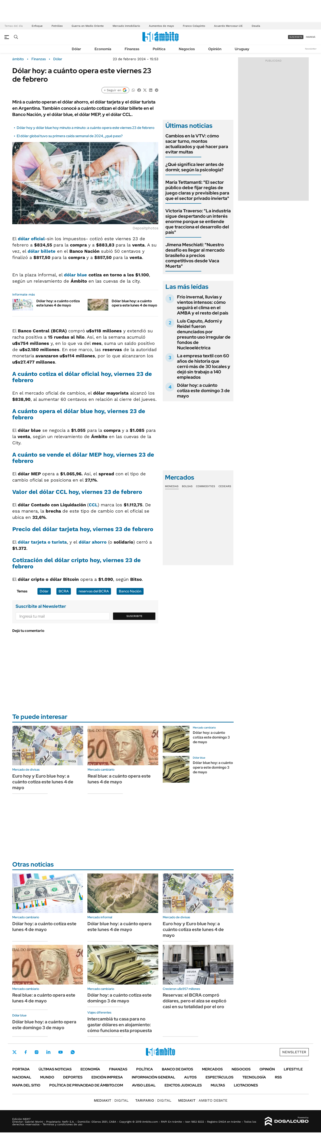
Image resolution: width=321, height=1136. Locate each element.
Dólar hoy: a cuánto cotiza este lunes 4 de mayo (58, 303)
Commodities (205, 486)
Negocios (187, 49)
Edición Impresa (107, 1077)
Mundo (47, 1077)
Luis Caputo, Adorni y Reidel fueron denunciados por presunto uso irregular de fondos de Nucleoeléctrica (203, 334)
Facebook (26, 1052)
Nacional (21, 1077)
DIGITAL (111, 1100)
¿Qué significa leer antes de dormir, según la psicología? (194, 167)
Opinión (214, 49)
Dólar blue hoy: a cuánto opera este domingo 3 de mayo (213, 767)
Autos (190, 1077)
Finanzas (132, 49)
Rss (278, 1077)
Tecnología (254, 1077)
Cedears (224, 486)
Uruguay (242, 49)
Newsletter (311, 49)
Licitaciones (246, 1085)
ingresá (310, 37)
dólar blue (75, 274)
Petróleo (57, 25)
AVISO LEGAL (144, 1085)
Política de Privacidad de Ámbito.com (86, 1085)
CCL (93, 504)
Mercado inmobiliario (126, 25)
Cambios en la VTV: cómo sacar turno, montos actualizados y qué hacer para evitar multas (196, 144)
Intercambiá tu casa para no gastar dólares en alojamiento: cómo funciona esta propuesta (119, 1024)
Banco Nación (130, 591)
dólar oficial (31, 238)
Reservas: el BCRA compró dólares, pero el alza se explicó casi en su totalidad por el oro (194, 1001)
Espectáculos (219, 1077)
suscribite (295, 37)
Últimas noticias (55, 1069)
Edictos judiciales (183, 1085)
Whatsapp (73, 1052)
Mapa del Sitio (26, 1085)
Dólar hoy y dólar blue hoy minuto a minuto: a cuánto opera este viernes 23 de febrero (85, 127)
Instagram (37, 1052)
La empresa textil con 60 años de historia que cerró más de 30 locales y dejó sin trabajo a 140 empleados (203, 366)
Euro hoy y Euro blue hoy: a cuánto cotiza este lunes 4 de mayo (42, 781)
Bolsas (187, 486)
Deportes (72, 1077)
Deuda (256, 25)
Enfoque (37, 25)
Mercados (212, 1069)
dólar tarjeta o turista (42, 542)
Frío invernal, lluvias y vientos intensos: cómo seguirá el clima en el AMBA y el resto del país (202, 305)
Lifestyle (293, 1069)
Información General (153, 1077)
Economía (103, 49)
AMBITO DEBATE (202, 1100)
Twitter (14, 1052)
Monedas (172, 486)
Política (159, 49)
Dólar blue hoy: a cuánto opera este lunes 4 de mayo (134, 303)
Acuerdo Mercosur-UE (228, 25)
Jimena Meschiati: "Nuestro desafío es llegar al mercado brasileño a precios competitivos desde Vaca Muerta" (194, 255)
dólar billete (42, 251)
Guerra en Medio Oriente (88, 25)
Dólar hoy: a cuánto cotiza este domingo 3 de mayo (203, 390)
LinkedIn (48, 1052)
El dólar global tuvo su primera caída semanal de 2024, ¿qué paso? (70, 136)
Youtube (60, 1052)
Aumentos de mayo (161, 25)
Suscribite (134, 616)
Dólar (76, 49)
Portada (21, 1069)
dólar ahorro (93, 542)
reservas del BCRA (94, 591)
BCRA (64, 591)
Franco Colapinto (194, 25)
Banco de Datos (177, 1069)
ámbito (18, 59)
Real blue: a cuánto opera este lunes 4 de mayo (119, 779)
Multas (218, 1085)
